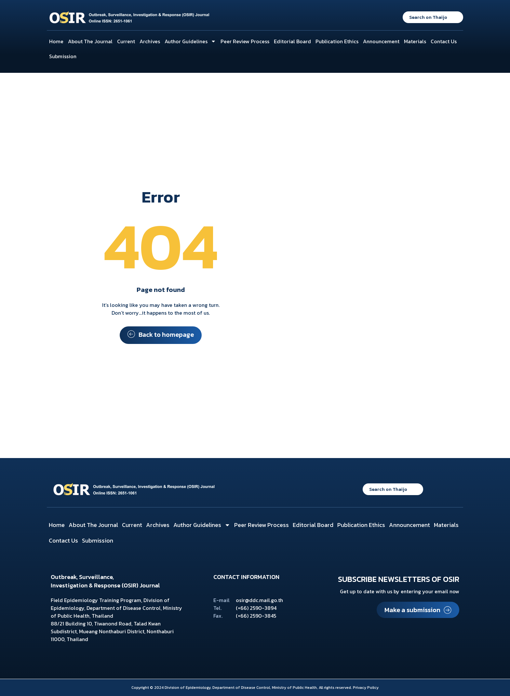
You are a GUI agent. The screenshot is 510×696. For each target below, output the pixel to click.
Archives (150, 41)
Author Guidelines (190, 41)
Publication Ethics (336, 41)
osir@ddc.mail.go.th (259, 600)
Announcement (381, 41)
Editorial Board (292, 41)
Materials (415, 41)
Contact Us (444, 41)
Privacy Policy (366, 687)
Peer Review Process (245, 41)
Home (56, 41)
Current (126, 41)
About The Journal (90, 41)
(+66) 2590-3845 (256, 616)
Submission (62, 56)
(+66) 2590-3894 (256, 608)
